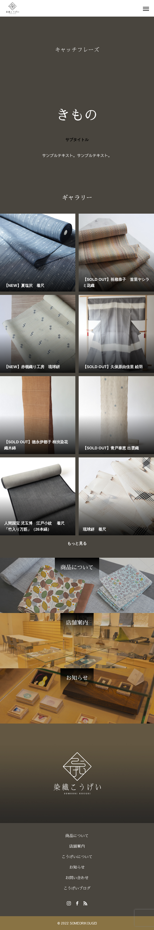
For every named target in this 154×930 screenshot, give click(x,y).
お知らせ (77, 867)
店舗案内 (77, 846)
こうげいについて (77, 857)
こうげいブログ (77, 888)
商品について (77, 836)
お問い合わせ (77, 878)
